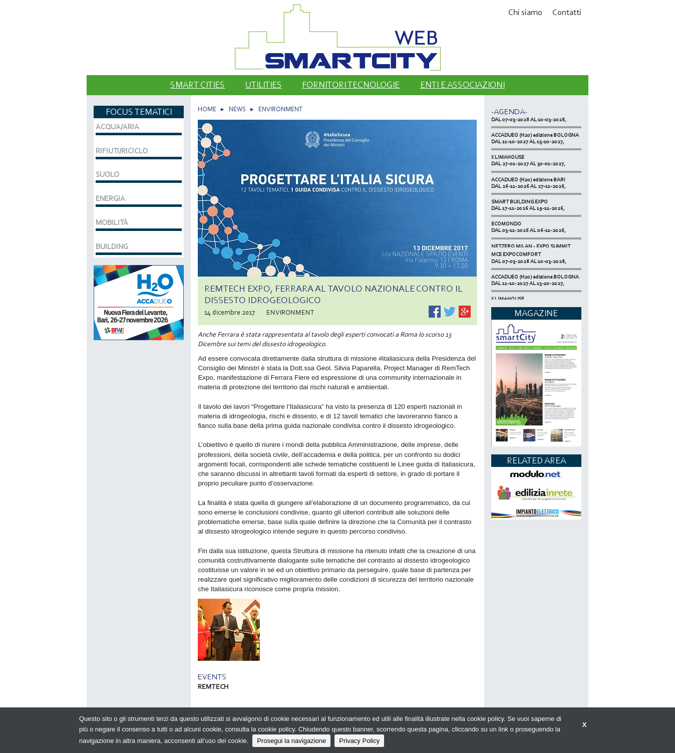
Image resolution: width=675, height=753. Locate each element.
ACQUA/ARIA (117, 126)
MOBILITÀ (112, 222)
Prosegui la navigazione (291, 740)
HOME (207, 109)
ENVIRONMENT (280, 109)
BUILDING (112, 246)
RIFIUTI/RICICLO (122, 150)
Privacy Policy (359, 740)
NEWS (237, 109)
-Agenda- (509, 111)
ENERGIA (110, 198)
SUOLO (107, 174)
